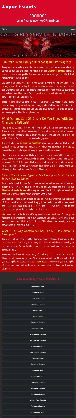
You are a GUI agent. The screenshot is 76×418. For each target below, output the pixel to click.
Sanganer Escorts (38, 364)
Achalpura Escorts (38, 412)
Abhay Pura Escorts (38, 400)
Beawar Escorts (38, 298)
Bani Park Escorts (38, 304)
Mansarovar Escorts (38, 340)
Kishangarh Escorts (38, 334)
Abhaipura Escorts (38, 394)
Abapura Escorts (38, 382)
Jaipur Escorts (41, 261)
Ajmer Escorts (37, 316)
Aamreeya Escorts (38, 376)
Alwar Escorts (38, 310)
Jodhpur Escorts (38, 328)
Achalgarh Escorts (38, 406)
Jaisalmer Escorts (38, 322)
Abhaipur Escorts (38, 388)
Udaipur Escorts (38, 370)
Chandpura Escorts (56, 70)
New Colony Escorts (38, 352)
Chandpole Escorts (38, 286)
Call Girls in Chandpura (30, 143)
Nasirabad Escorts (38, 346)
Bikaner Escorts (38, 292)
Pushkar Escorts (38, 358)
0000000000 (38, 15)
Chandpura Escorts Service (14, 190)
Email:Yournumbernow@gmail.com (38, 20)
